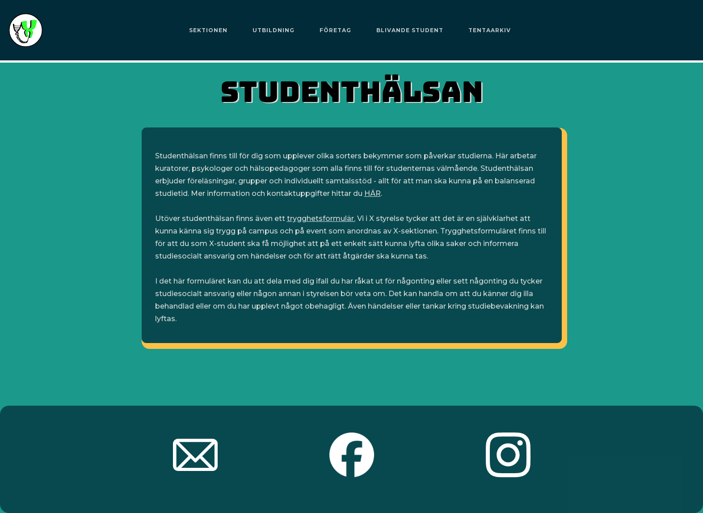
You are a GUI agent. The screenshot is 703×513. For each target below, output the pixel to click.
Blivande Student (409, 30)
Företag (335, 30)
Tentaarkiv (489, 30)
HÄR (372, 193)
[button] (208, 30)
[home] (25, 30)
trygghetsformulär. (321, 218)
